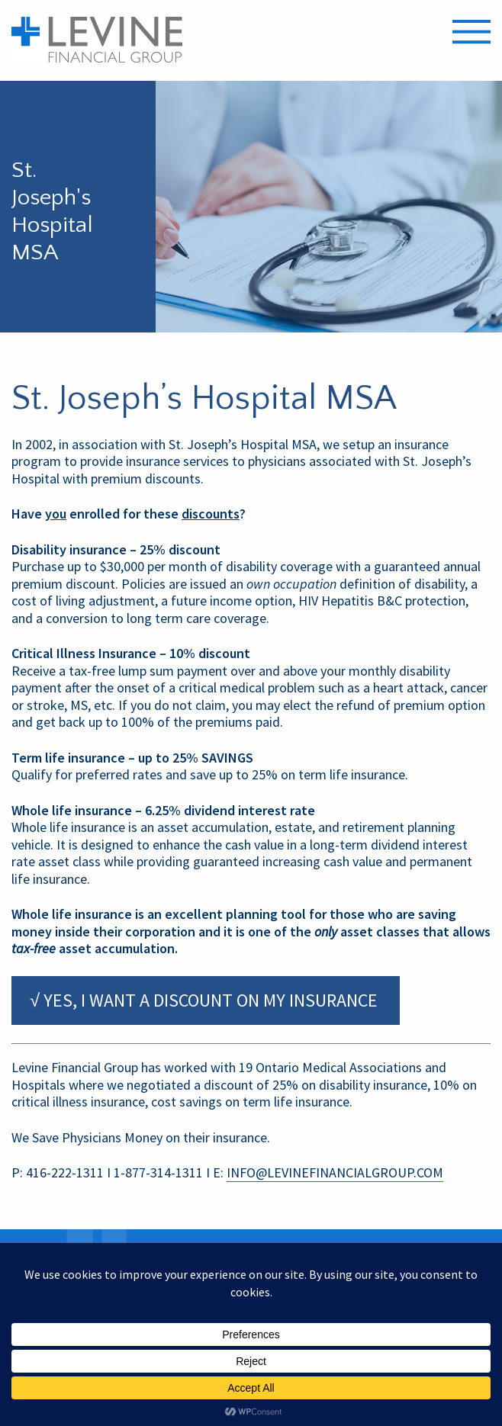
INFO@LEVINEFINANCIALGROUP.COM (335, 1172)
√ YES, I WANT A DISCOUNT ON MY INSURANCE (205, 1000)
